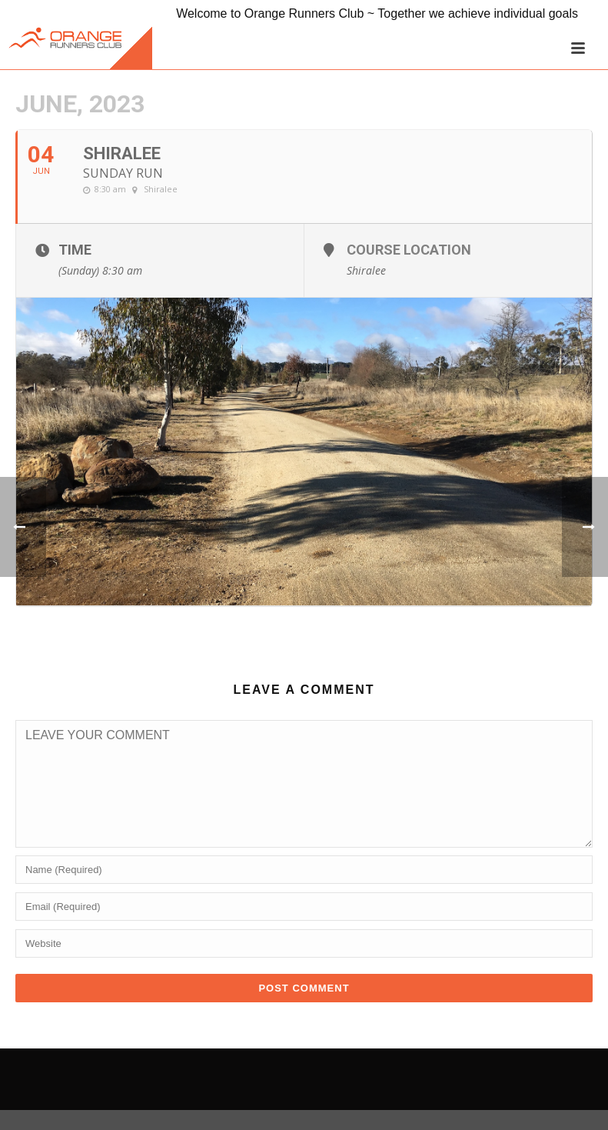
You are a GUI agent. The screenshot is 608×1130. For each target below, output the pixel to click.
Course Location (409, 250)
